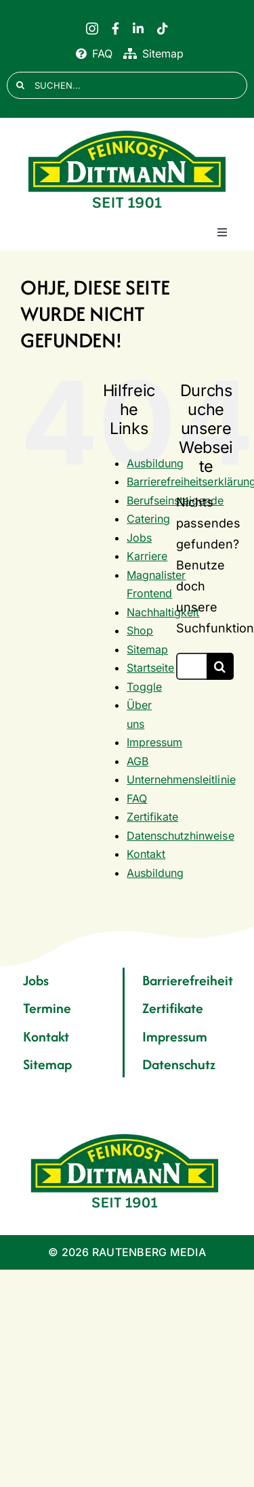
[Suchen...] (191, 666)
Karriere (147, 556)
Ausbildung (155, 463)
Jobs (139, 537)
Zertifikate (152, 816)
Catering (148, 518)
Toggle (144, 686)
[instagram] (92, 28)
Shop (140, 630)
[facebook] (115, 28)
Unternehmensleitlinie (181, 779)
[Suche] (20, 85)
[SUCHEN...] (127, 85)
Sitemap (147, 649)
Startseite (150, 667)
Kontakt (146, 854)
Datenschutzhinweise (180, 835)
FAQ (137, 798)
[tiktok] (162, 28)
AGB (137, 761)
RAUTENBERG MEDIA (149, 1252)
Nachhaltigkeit (163, 612)
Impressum (154, 742)
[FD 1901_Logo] (127, 131)
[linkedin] (138, 28)
